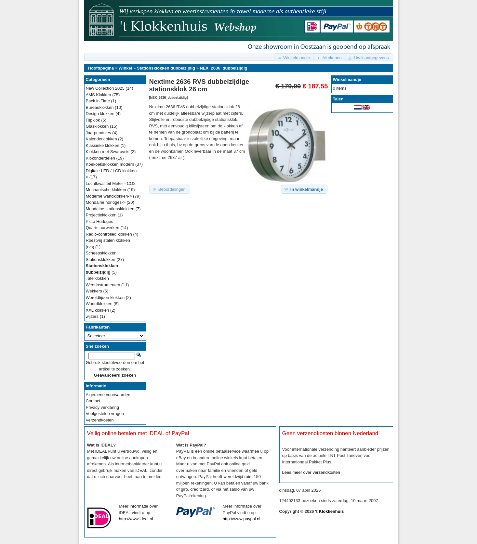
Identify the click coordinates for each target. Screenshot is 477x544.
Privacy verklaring (102, 407)
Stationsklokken (100, 259)
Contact (93, 400)
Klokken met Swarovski (107, 151)
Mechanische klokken (106, 189)
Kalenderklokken (101, 138)
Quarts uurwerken (102, 227)
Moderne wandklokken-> (109, 196)
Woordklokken (99, 303)
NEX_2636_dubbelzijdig (223, 68)
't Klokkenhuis (329, 511)
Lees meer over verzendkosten (311, 472)
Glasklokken (97, 126)
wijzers (92, 316)
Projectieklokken (101, 215)
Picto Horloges (99, 221)
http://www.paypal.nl (241, 518)
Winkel (125, 68)
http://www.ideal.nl (136, 518)
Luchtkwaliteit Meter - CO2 (111, 183)
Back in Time (98, 100)
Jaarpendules (98, 132)
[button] (294, 57)
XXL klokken (97, 310)
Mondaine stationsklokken (110, 208)
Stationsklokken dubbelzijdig (166, 68)
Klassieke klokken (102, 145)
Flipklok (93, 120)
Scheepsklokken (101, 253)
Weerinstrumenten (103, 284)
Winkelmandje (347, 79)
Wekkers (94, 291)
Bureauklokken (100, 107)
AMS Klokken (98, 94)
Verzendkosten (100, 420)
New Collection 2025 (105, 88)
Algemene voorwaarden (108, 394)
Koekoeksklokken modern (110, 164)
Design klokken (100, 113)
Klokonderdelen (100, 158)
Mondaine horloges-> (106, 202)
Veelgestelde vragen (105, 413)
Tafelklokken (97, 278)
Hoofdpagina (101, 68)
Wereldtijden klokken (105, 297)
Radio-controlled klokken (109, 234)
